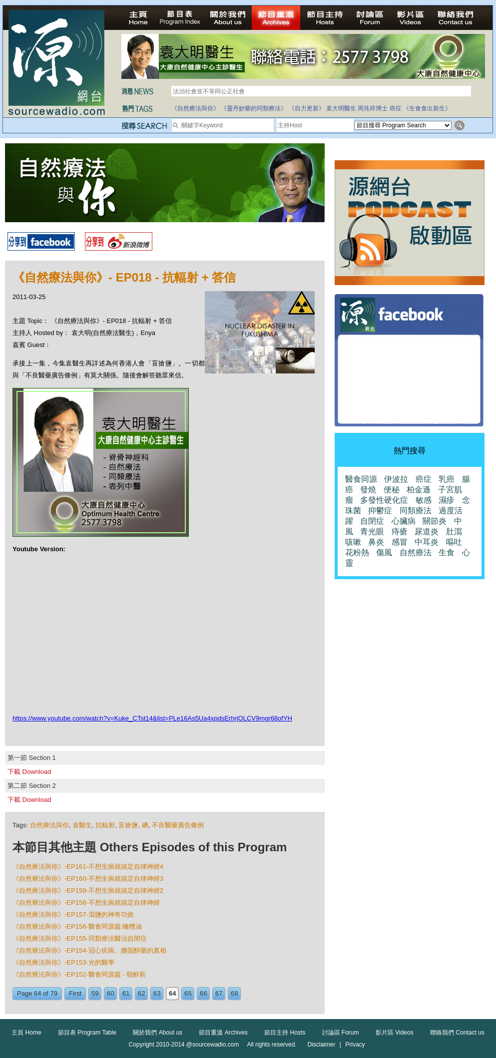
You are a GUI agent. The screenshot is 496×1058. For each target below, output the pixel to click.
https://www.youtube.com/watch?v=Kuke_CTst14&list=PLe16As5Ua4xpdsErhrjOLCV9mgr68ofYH (152, 718)
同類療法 (416, 510)
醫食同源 (361, 479)
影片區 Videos (395, 1032)
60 (110, 993)
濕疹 (447, 500)
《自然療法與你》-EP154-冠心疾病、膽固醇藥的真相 (89, 950)
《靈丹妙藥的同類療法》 (254, 108)
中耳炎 (427, 542)
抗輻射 (105, 825)
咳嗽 (353, 542)
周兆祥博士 (373, 108)
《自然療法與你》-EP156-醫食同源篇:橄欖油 (77, 926)
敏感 (424, 500)
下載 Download (29, 771)
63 (156, 993)
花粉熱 (357, 552)
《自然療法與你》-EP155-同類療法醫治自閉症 (79, 938)
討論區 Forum (340, 1032)
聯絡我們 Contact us (457, 1032)
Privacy (355, 1044)
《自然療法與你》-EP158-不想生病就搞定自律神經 (86, 902)
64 (172, 993)
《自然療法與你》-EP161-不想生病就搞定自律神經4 (87, 866)
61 (125, 993)
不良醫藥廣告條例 (178, 825)
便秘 (392, 489)
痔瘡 (400, 531)
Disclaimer (321, 1044)
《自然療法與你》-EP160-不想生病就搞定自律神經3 (87, 878)
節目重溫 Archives (223, 1032)
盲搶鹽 (128, 825)
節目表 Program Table (87, 1032)
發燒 (368, 489)
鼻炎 (376, 542)
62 (141, 993)
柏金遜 (419, 489)
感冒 (400, 542)
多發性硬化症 (384, 500)
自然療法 (416, 552)
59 (94, 993)
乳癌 (447, 479)
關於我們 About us (157, 1032)
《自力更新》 (307, 108)
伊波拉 (396, 479)
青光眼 (372, 531)
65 (187, 993)
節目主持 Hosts (284, 1032)
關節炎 (435, 521)
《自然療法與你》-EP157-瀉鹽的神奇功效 (73, 914)
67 (218, 993)
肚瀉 (454, 531)
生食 (447, 552)
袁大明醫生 (341, 108)
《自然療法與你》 (195, 108)
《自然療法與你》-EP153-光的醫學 (63, 962)
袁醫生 (82, 825)
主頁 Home (26, 1032)
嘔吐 (454, 542)
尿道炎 (427, 531)
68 (234, 993)
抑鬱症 (380, 510)
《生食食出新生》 (427, 108)
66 (203, 993)
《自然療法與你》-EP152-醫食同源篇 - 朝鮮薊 (79, 974)
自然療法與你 (49, 825)
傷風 (384, 552)
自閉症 (372, 521)
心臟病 (404, 521)
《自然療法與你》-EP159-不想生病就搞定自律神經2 (87, 890)
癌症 (396, 108)
